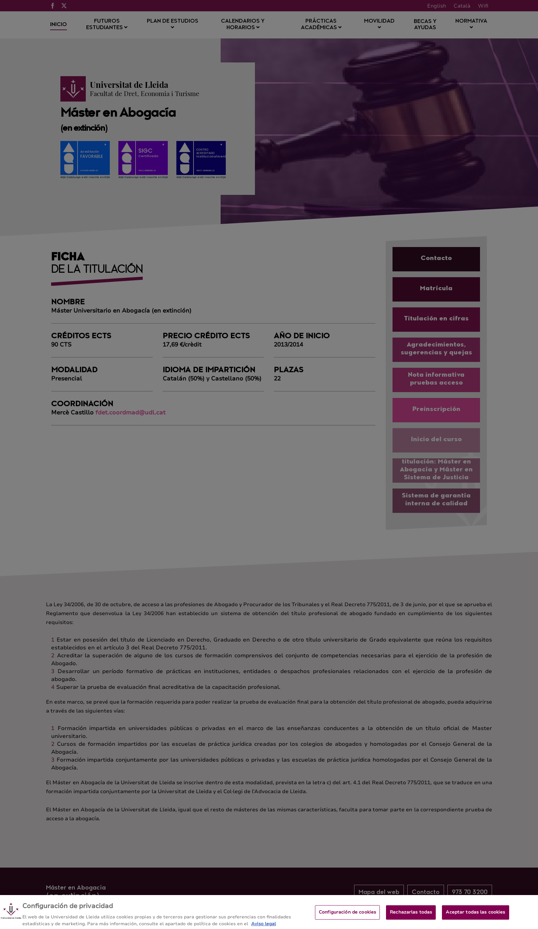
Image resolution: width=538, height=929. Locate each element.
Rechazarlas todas (411, 917)
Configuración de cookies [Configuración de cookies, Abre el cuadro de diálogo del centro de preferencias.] (347, 917)
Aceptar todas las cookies (475, 917)
